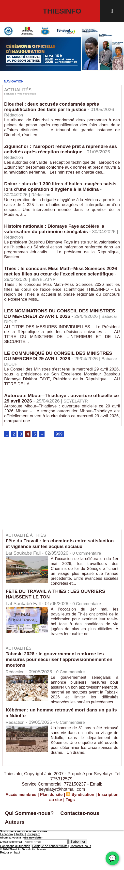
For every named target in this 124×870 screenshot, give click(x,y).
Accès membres (29, 808)
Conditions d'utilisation (13, 862)
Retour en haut (9, 868)
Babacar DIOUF (48, 324)
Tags (83, 814)
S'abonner (77, 858)
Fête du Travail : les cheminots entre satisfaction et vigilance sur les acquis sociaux (60, 548)
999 (60, 438)
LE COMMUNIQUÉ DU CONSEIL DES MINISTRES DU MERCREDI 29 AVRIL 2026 (61, 359)
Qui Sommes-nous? (34, 828)
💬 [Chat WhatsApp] (112, 858)
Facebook (6, 851)
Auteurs (17, 838)
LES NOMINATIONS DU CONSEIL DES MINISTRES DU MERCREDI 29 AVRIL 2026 (53, 316)
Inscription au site (55, 814)
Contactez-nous (94, 828)
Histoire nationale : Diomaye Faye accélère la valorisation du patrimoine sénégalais (56, 230)
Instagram (30, 851)
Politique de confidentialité (45, 862)
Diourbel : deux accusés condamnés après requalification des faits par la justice (54, 107)
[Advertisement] (43, 494)
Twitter (18, 851)
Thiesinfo (62, 10)
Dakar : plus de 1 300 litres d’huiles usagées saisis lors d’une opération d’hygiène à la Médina (61, 187)
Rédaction (17, 115)
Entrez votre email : (11, 858)
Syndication (96, 808)
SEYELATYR (76, 282)
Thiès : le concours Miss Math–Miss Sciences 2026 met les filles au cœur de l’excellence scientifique (57, 276)
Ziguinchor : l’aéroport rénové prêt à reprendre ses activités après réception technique (58, 149)
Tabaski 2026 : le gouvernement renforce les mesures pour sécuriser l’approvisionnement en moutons (62, 664)
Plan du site (62, 808)
